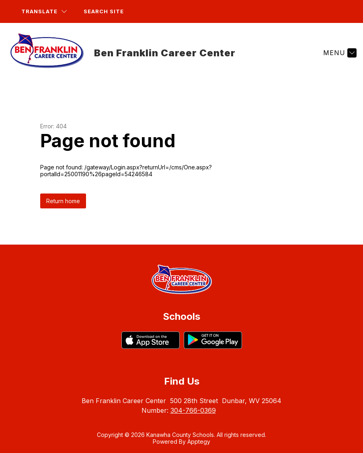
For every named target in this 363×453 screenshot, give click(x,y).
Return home (63, 201)
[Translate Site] (44, 11)
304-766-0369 (193, 410)
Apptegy (198, 441)
